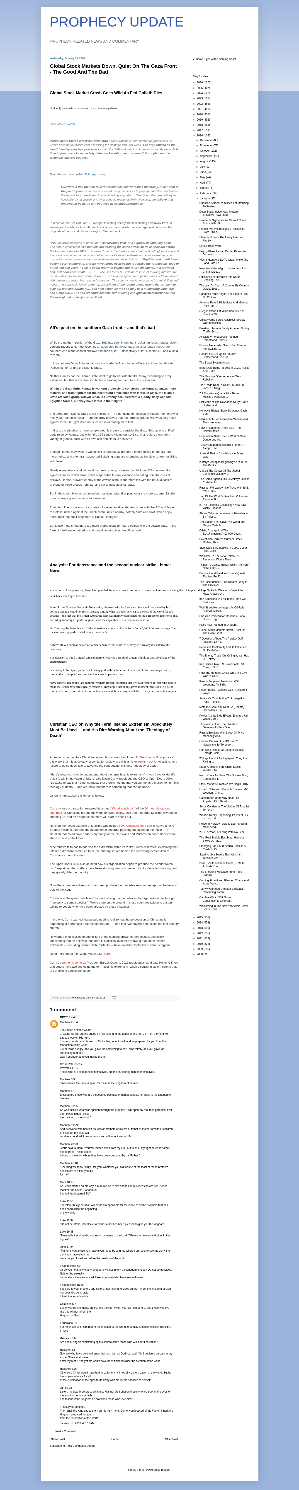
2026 (200, 82)
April (203, 182)
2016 (200, 135)
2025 (200, 88)
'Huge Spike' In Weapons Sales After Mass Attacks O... (221, 592)
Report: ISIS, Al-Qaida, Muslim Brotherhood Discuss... (217, 355)
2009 (200, 949)
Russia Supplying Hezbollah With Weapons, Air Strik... (219, 683)
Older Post (171, 1439)
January (205, 198)
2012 (200, 933)
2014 (200, 922)
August (204, 161)
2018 (200, 124)
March (204, 187)
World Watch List (123, 808)
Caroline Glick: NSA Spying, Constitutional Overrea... (216, 899)
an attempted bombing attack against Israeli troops (130, 346)
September (207, 156)
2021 (200, 109)
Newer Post (58, 1439)
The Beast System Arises (214, 362)
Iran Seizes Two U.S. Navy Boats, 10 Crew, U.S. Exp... (221, 666)
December (206, 140)
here (107, 953)
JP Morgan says (94, 174)
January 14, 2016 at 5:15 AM (77, 1423)
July (203, 166)
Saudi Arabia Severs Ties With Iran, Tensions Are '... (220, 856)
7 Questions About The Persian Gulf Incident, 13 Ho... (221, 640)
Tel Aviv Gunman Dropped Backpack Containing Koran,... (221, 890)
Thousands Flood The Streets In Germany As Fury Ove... (218, 726)
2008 (200, 954)
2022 (200, 103)
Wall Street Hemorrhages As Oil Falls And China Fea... (221, 609)
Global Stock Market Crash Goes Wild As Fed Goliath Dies (106, 93)
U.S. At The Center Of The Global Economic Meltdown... (219, 472)
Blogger (165, 1469)
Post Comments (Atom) (80, 1445)
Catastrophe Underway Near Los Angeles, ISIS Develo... (219, 799)
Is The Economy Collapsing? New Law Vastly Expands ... (222, 506)
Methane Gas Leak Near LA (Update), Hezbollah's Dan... (222, 708)
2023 (200, 98)
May (203, 177)
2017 (200, 130)
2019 (200, 119)
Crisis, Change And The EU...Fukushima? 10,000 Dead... (220, 532)
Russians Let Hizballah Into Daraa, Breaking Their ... (220, 278)
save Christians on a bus (135, 825)
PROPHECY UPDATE (117, 21)
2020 (200, 114)
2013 (200, 928)
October (205, 150)
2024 (200, 93)
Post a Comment (66, 1431)
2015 (200, 917)
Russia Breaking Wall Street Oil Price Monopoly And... (221, 734)
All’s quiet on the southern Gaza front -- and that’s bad (102, 327)
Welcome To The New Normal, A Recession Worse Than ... (218, 558)
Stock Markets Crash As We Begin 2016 (223, 784)
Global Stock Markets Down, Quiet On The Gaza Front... (222, 631)
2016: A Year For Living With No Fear (221, 832)
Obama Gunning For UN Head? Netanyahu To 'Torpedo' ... (218, 743)
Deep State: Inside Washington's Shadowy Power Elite (218, 213)
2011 (200, 938)
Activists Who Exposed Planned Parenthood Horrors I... (218, 338)
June (203, 172)
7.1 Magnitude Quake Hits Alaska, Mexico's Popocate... (219, 395)
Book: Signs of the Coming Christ (216, 59)
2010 (200, 943)
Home (115, 1439)
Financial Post (91, 297)
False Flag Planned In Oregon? (218, 624)
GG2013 (65, 1017)
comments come (71, 962)
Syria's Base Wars (210, 245)
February (205, 193)
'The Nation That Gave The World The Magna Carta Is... (222, 523)
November (206, 145)
